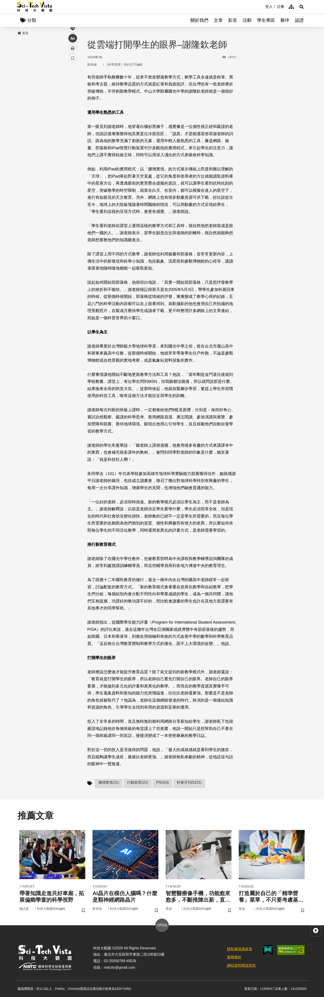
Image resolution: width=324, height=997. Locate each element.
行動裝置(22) (137, 782)
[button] (301, 6)
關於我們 (199, 20)
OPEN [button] (162, 925)
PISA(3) (162, 782)
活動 (247, 20)
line (71, 106)
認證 (299, 20)
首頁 (23, 33)
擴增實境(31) (108, 782)
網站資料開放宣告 (241, 965)
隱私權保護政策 (239, 949)
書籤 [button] (72, 135)
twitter (72, 96)
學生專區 (266, 20)
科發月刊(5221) (189, 782)
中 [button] (72, 116)
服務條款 (234, 957)
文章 (218, 20)
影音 (232, 20)
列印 (72, 125)
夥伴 (284, 20)
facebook (72, 86)
